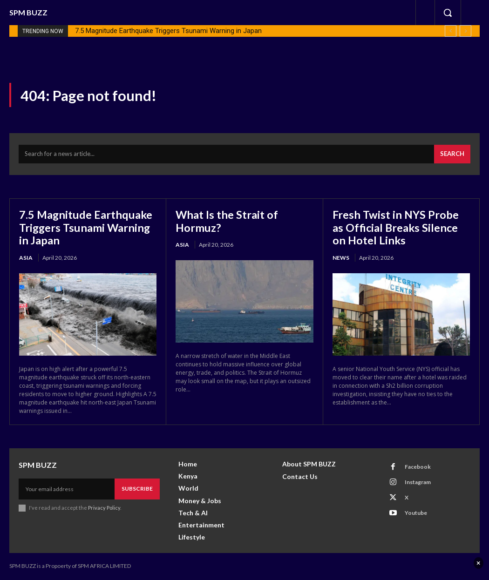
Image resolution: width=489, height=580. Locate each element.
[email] (67, 489)
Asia (26, 258)
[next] (465, 31)
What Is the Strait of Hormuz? (227, 221)
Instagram (417, 482)
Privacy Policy (104, 508)
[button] (447, 12)
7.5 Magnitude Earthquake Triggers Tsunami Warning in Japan (168, 31)
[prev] (450, 31)
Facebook (417, 467)
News (341, 258)
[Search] (452, 155)
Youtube (415, 513)
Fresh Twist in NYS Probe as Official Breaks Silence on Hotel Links (396, 227)
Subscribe (137, 489)
